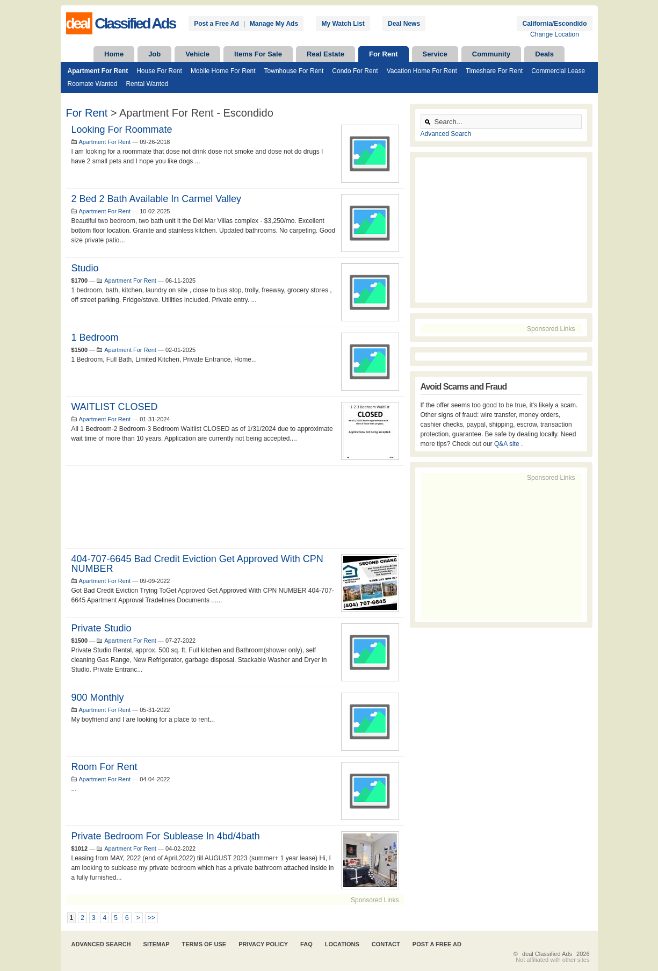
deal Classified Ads (547, 954)
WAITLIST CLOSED (114, 406)
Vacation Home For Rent (422, 71)
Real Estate (325, 54)
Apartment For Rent (98, 71)
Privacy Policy (263, 944)
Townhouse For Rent (294, 71)
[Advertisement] (235, 507)
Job (154, 54)
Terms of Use (204, 944)
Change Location (554, 34)
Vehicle (197, 54)
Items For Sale (258, 54)
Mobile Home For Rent (223, 71)
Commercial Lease (558, 71)
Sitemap (156, 944)
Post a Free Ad (216, 23)
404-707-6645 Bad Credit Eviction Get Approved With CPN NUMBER (197, 563)
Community (491, 54)
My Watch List (342, 23)
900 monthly (97, 697)
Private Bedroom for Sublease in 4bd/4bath (165, 836)
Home (114, 54)
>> (151, 918)
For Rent (383, 54)
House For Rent (159, 71)
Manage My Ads (274, 23)
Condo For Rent (355, 71)
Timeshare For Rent (494, 71)
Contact (386, 944)
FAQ (306, 944)
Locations (342, 944)
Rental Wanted (147, 84)
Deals (544, 54)
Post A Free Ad (437, 944)
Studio (85, 268)
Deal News (404, 23)
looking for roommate (121, 129)
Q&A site (507, 444)
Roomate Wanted (93, 84)
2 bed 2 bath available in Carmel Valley (156, 198)
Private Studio (101, 628)
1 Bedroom (95, 337)
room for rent (104, 766)
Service (435, 54)
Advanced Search (446, 134)
